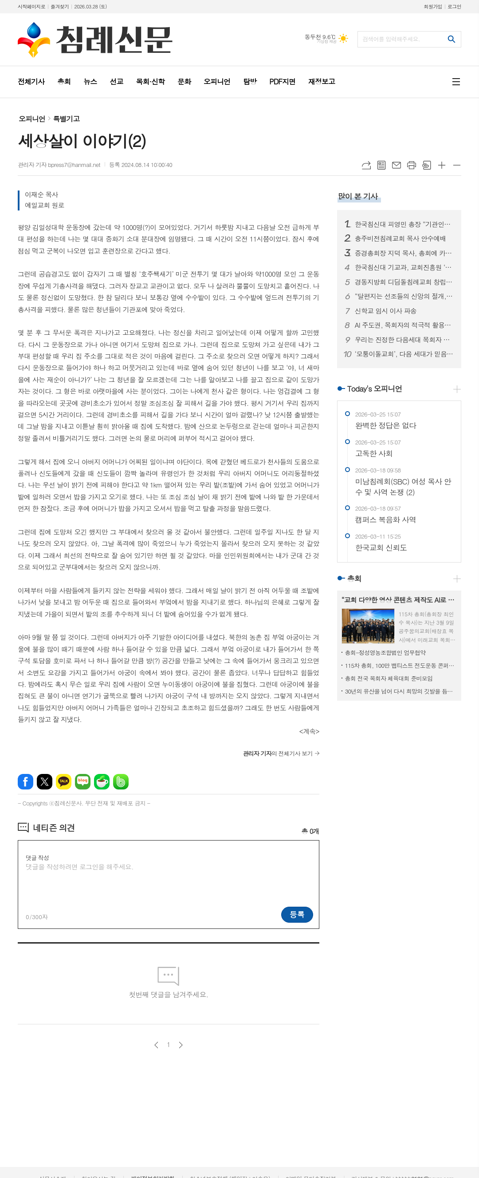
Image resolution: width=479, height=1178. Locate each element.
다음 (181, 1045)
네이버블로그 (82, 781)
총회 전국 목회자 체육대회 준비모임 (389, 678)
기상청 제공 (327, 41)
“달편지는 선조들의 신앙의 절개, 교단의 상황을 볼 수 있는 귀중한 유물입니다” (404, 296)
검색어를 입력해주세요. (391, 39)
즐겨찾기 (60, 6)
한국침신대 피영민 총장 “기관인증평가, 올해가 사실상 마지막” (404, 224)
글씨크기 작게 (456, 165)
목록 (381, 165)
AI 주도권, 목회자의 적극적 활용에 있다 (404, 325)
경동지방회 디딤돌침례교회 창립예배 (404, 282)
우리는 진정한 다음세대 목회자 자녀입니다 (404, 339)
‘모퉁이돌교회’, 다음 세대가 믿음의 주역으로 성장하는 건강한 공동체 (404, 353)
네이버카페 (102, 781)
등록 (297, 914)
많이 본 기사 (357, 196)
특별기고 (66, 119)
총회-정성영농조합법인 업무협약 (385, 652)
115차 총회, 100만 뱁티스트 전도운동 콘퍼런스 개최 (401, 665)
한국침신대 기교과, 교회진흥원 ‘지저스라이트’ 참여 (404, 267)
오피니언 (32, 119)
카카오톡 (63, 781)
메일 (396, 165)
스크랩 (426, 165)
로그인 (454, 6)
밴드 (121, 781)
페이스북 (25, 781)
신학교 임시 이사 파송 (385, 310)
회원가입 (433, 6)
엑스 (44, 781)
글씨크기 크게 (441, 165)
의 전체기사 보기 (277, 753)
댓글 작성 (37, 857)
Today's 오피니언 (374, 388)
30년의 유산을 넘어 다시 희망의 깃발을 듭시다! (401, 691)
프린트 (411, 165)
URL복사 (366, 165)
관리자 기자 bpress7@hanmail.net (59, 164)
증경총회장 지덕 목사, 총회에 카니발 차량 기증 (404, 253)
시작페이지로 (31, 6)
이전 (156, 1045)
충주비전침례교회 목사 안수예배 (400, 238)
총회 (354, 578)
